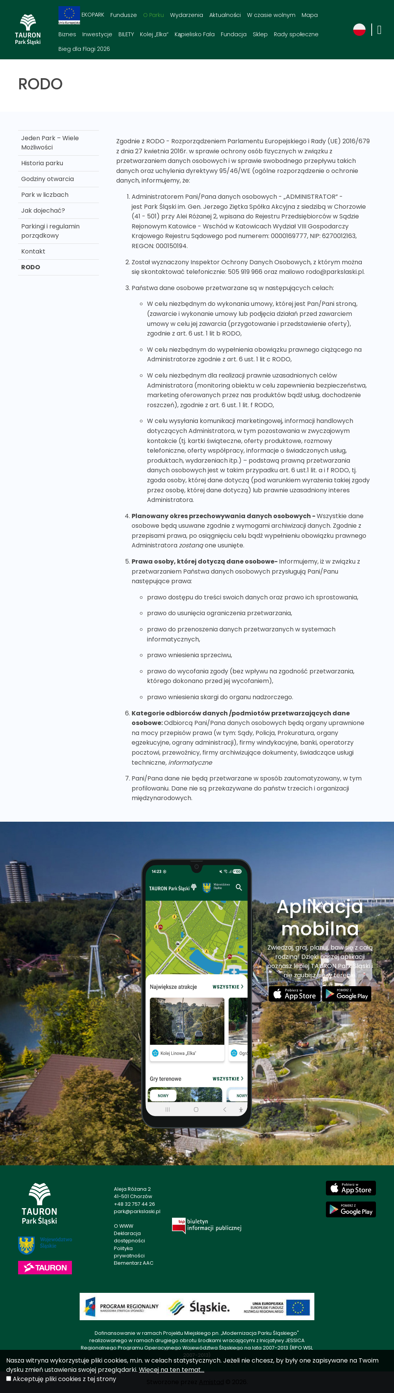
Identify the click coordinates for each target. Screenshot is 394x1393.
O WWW (123, 1226)
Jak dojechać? (43, 210)
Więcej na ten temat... (171, 1369)
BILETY (126, 34)
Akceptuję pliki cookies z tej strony (64, 1379)
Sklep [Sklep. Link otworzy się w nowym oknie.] (260, 34)
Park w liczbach (44, 194)
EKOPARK (81, 15)
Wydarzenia (186, 15)
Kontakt (33, 251)
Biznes (67, 34)
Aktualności (225, 15)
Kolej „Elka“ (154, 34)
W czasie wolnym (271, 15)
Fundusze (123, 15)
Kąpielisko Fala (195, 34)
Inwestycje (97, 34)
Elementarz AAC (134, 1263)
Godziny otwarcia (47, 179)
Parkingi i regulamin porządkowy (50, 231)
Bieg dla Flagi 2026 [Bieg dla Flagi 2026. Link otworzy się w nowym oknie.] (84, 49)
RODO (30, 267)
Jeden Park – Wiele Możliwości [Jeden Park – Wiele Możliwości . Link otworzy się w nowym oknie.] (50, 143)
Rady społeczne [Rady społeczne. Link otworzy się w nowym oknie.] (296, 34)
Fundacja (234, 34)
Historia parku (42, 163)
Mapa (310, 15)
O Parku (153, 15)
